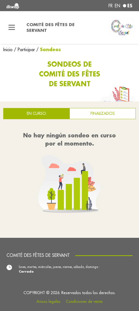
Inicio (8, 49)
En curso (36, 113)
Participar (26, 49)
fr (110, 5)
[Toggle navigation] (11, 27)
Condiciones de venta (84, 301)
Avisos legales (49, 301)
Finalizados (102, 113)
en (117, 5)
